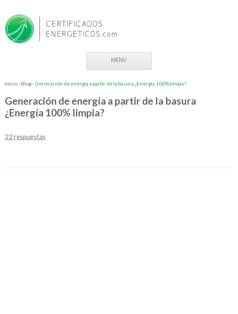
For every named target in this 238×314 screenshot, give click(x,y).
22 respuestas (25, 136)
